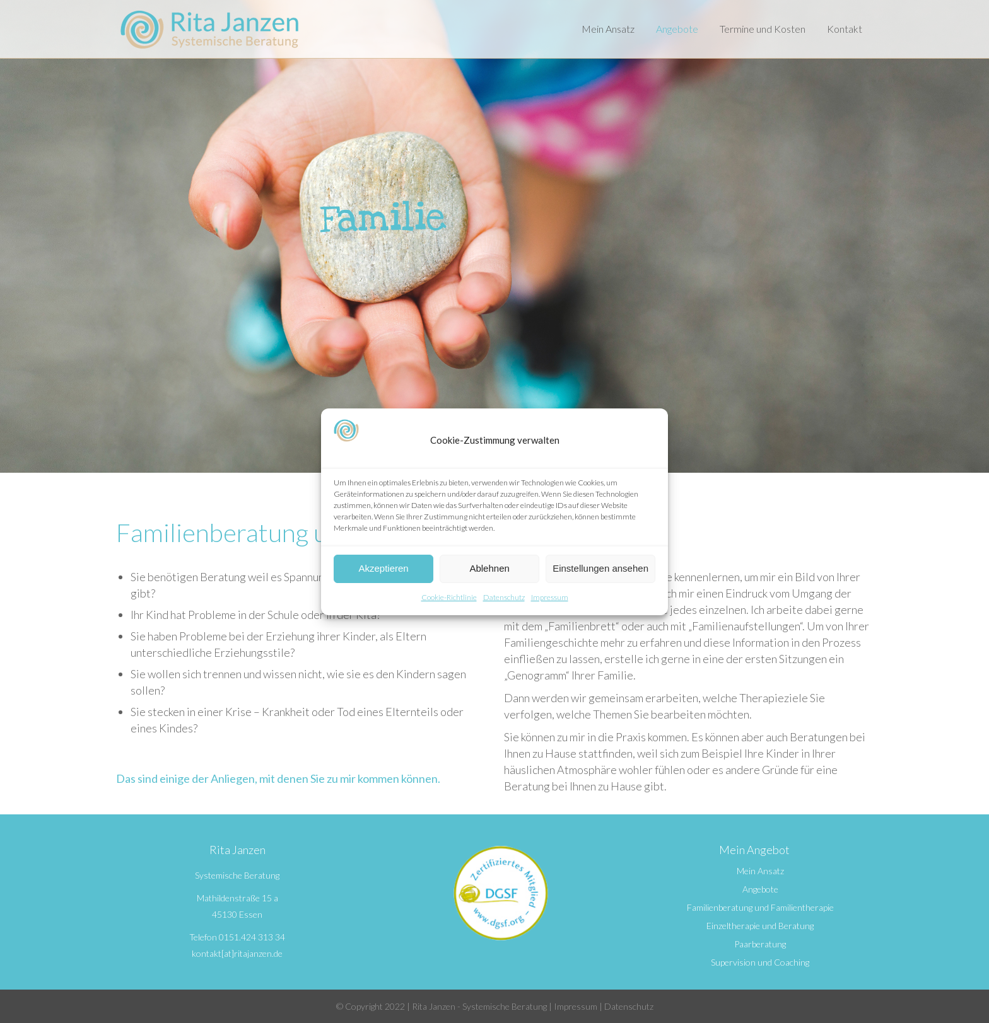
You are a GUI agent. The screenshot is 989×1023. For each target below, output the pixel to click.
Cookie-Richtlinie (449, 597)
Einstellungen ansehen (600, 568)
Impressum (549, 597)
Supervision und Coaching (760, 962)
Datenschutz (504, 597)
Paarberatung (760, 944)
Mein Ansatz (760, 871)
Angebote (760, 889)
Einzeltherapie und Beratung (760, 926)
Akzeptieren (383, 568)
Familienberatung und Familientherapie (760, 907)
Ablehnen (489, 568)
